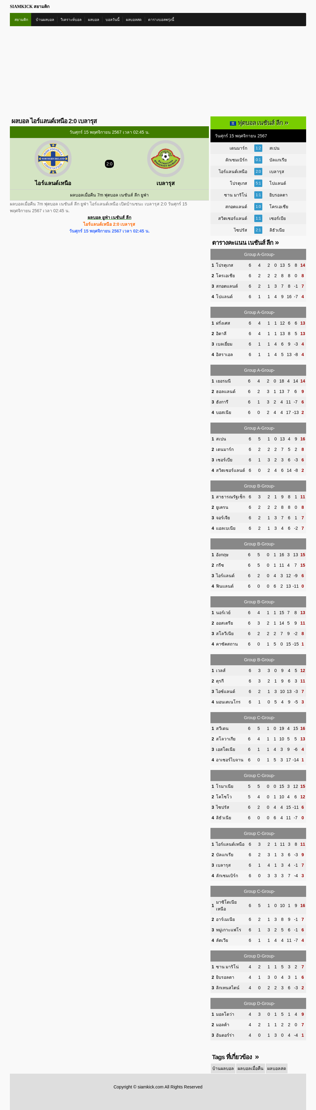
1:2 (258, 148)
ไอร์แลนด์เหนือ (233, 171)
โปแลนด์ (277, 183)
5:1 (258, 183)
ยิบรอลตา (278, 194)
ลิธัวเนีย (277, 230)
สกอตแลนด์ (236, 206)
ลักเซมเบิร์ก (236, 159)
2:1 (258, 230)
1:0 (258, 207)
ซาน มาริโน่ (235, 194)
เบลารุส (276, 171)
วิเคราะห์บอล (70, 20)
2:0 (258, 171)
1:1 (258, 195)
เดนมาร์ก (238, 148)
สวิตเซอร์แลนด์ (232, 218)
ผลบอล (93, 20)
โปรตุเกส (238, 183)
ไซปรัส (240, 230)
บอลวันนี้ (112, 20)
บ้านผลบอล (45, 20)
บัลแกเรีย (278, 159)
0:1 (258, 160)
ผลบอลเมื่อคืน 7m (86, 194)
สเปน (274, 148)
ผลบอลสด (134, 20)
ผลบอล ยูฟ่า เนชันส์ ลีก (109, 217)
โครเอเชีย (278, 206)
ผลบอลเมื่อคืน (251, 1068)
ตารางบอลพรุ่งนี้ (161, 20)
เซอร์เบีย (277, 218)
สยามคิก (21, 20)
